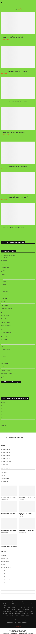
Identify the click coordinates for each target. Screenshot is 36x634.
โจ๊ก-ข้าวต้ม (3, 555)
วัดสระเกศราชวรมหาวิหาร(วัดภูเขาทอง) (11, 353)
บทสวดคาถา (5, 294)
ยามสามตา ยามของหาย (6, 322)
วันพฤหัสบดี (3, 411)
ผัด (32, 607)
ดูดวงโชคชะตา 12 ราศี (6, 377)
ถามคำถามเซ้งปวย (5, 366)
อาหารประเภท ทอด (5, 576)
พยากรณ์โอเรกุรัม (5, 359)
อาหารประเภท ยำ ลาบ (6, 582)
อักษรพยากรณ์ (4, 260)
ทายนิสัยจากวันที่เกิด (5, 370)
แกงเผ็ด (18, 609)
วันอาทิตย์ (3, 421)
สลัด (7, 615)
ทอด (28, 607)
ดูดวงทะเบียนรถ (4, 329)
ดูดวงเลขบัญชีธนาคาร (6, 336)
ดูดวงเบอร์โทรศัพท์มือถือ (6, 325)
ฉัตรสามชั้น (3, 318)
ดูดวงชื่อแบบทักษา (5, 339)
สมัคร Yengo (4, 425)
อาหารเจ (3, 475)
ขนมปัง (22, 615)
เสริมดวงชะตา (6, 288)
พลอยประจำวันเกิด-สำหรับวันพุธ (18, 102)
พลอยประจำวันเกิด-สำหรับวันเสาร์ (18, 197)
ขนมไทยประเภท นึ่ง (5, 449)
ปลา (32, 603)
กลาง (4, 607)
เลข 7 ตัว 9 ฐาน (4, 305)
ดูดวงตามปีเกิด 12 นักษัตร (6, 373)
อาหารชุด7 (11, 620)
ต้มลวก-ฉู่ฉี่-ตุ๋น (26, 609)
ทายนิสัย (4, 284)
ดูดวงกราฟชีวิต (4, 312)
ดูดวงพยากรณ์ (4, 257)
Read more (6, 39)
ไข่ (19, 605)
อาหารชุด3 (14, 618)
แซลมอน (11, 613)
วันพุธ (2, 408)
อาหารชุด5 (28, 618)
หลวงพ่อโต (5, 356)
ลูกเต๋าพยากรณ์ (4, 363)
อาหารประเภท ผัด (5, 570)
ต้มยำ (8, 609)
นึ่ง (24, 607)
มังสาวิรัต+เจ (28, 602)
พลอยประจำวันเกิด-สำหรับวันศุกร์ (18, 166)
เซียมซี (2, 346)
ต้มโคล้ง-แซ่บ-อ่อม (7, 611)
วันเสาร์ (2, 417)
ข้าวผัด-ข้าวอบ (25, 613)
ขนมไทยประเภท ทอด (5, 455)
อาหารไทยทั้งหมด (5, 595)
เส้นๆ (32, 613)
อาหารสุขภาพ (4, 472)
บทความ (3, 274)
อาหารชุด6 (4, 620)
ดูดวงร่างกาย (5, 277)
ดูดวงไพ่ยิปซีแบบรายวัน (6, 270)
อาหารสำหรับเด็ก (5, 478)
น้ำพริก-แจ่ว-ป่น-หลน (18, 611)
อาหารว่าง (24, 605)
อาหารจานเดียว (4, 558)
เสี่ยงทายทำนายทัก (5, 267)
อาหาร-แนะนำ (21, 603)
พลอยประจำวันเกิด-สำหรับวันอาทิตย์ (13, 228)
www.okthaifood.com (18, 626)
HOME (6, 602)
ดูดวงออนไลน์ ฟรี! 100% (23, 622)
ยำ (26, 611)
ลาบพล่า (31, 611)
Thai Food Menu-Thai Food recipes (18, 617)
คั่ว (21, 607)
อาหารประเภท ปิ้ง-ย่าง (6, 579)
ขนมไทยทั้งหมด (4, 464)
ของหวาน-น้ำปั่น (19, 602)
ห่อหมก (11, 615)
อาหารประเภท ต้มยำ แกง (6, 567)
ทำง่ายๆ (13, 603)
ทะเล (27, 603)
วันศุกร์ (2, 414)
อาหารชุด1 (30, 617)
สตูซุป (17, 615)
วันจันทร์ (3, 402)
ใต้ (17, 607)
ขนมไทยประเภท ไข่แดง (6, 461)
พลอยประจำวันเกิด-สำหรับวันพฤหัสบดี (14, 132)
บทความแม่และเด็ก (11, 622)
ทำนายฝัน (3, 301)
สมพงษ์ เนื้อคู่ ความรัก (5, 315)
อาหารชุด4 (21, 618)
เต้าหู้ (11, 605)
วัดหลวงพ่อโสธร (6, 349)
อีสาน (9, 607)
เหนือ (13, 607)
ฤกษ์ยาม (4, 281)
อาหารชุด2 (7, 618)
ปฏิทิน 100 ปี (4, 298)
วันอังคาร (3, 405)
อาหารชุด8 (19, 620)
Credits (32, 620)
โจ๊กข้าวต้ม (17, 613)
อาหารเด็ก (31, 605)
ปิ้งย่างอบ (5, 613)
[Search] (34, 2)
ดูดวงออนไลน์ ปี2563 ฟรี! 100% (8, 255)
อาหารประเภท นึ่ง (5, 573)
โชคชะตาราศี (6, 617)
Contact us (26, 620)
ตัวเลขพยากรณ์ (4, 264)
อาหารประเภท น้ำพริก (6, 585)
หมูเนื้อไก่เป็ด (5, 605)
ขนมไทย (12, 602)
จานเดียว (28, 615)
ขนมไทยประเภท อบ (5, 458)
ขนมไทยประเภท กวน (5, 452)
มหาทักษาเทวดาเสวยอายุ (6, 308)
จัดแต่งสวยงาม (6, 603)
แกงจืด (13, 609)
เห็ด (15, 605)
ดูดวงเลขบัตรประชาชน (6, 332)
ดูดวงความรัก (5, 291)
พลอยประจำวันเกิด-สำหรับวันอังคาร (18, 71)
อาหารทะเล (3, 588)
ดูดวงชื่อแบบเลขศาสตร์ (6, 342)
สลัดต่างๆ (3, 564)
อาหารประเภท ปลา (5, 592)
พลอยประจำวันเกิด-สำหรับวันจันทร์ (13, 37)
